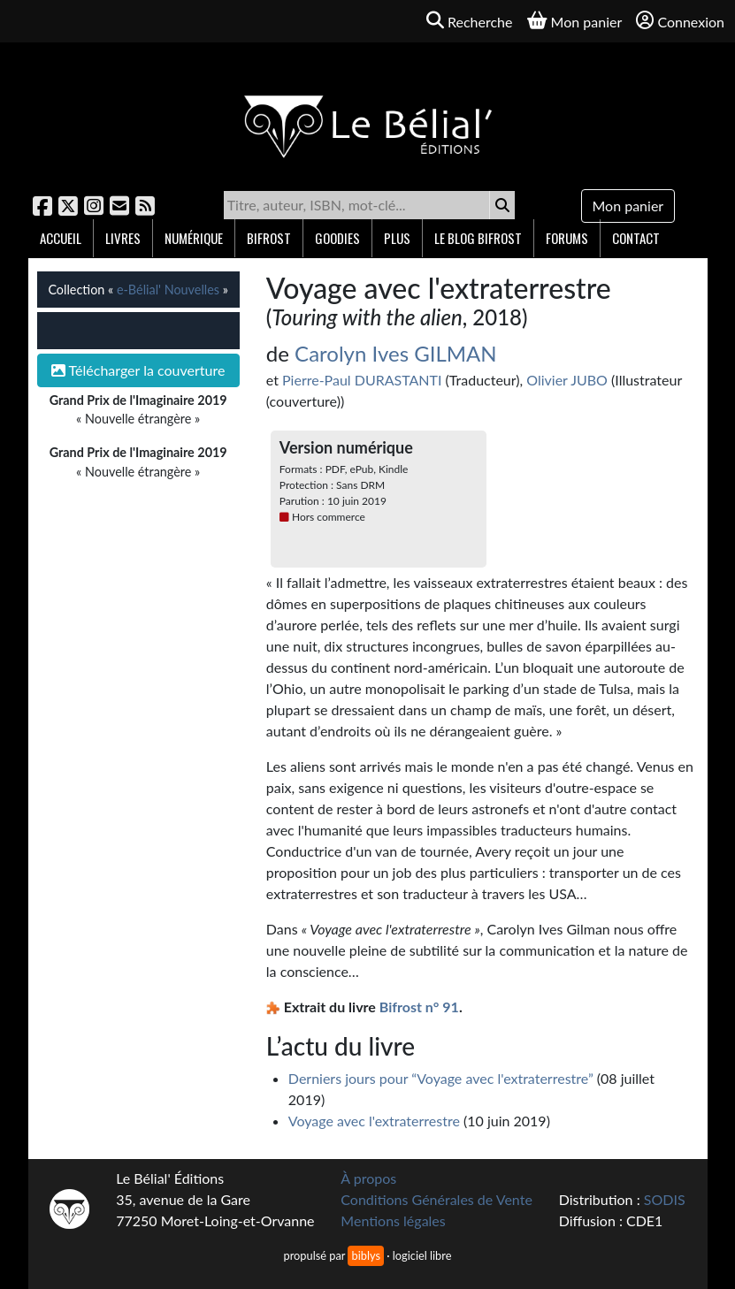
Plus (397, 238)
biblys (365, 1255)
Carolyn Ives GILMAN (396, 353)
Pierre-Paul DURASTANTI (361, 379)
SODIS (664, 1199)
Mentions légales (393, 1220)
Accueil (60, 238)
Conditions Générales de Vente (436, 1199)
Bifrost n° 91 (419, 1006)
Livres (123, 238)
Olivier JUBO (567, 379)
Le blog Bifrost (478, 238)
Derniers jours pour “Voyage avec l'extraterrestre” (440, 1078)
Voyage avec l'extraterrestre (374, 1120)
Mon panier (628, 205)
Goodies (337, 238)
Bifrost (269, 238)
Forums (567, 238)
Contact (636, 238)
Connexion (680, 20)
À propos (368, 1178)
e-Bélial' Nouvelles (168, 289)
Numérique (194, 238)
